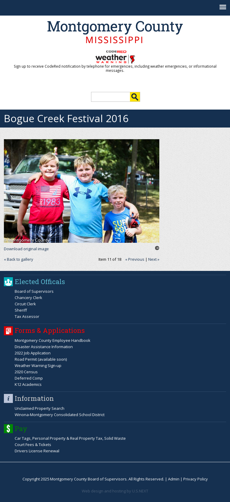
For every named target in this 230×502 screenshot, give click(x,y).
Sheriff (21, 310)
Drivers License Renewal (37, 451)
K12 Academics (28, 384)
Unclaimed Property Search (39, 408)
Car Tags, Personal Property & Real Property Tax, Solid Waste (70, 438)
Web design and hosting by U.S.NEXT (115, 491)
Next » (153, 259)
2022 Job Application (33, 353)
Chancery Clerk (28, 297)
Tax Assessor (27, 316)
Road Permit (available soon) (41, 359)
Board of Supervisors (34, 291)
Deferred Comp (29, 378)
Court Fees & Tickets (33, 444)
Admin (173, 479)
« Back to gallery (18, 259)
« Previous (134, 259)
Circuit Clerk (25, 304)
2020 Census (26, 371)
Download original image (26, 248)
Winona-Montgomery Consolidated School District (60, 414)
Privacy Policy (195, 479)
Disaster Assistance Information (44, 346)
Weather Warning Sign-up (38, 365)
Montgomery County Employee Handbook (52, 340)
